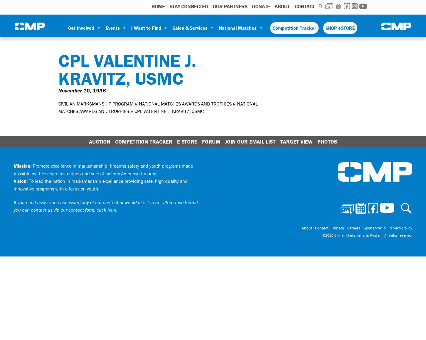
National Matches (241, 28)
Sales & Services (193, 28)
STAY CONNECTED (189, 6)
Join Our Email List (250, 141)
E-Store (187, 141)
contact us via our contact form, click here (73, 210)
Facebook (347, 6)
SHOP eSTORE (340, 28)
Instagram (355, 6)
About (282, 6)
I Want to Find (149, 28)
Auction (99, 141)
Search (321, 6)
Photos (329, 6)
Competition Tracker (294, 28)
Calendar (338, 6)
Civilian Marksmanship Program (30, 27)
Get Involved (84, 28)
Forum (211, 141)
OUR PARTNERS (230, 6)
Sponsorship (375, 228)
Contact (305, 6)
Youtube (363, 6)
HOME (158, 6)
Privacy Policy (400, 228)
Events (116, 28)
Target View (296, 141)
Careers (354, 228)
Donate (261, 6)
